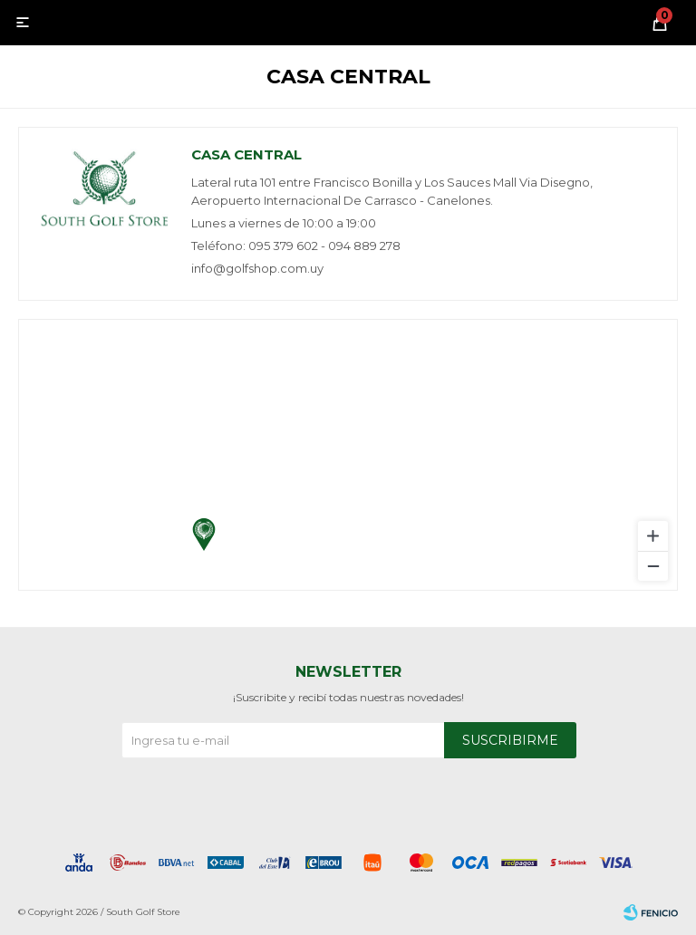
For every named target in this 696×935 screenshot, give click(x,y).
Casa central (246, 154)
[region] (348, 455)
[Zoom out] (653, 566)
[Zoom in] (653, 536)
